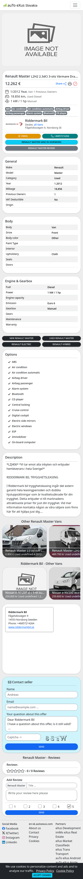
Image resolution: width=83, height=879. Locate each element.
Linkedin (11, 842)
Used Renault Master (61, 338)
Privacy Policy (45, 871)
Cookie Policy (65, 871)
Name (11, 689)
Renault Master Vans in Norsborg (41, 142)
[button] (61, 83)
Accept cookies (42, 875)
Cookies (34, 841)
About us (35, 828)
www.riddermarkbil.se (21, 627)
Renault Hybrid (62, 344)
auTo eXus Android (68, 858)
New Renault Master (21, 338)
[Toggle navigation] (75, 5)
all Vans (38, 124)
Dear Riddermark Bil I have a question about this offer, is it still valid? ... (41, 724)
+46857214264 (60, 136)
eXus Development (68, 828)
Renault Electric (21, 344)
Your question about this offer (27, 714)
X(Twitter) (12, 833)
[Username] (52, 785)
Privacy (33, 837)
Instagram (13, 838)
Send (41, 746)
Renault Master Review (41, 148)
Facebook (12, 828)
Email (23, 136)
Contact (34, 832)
